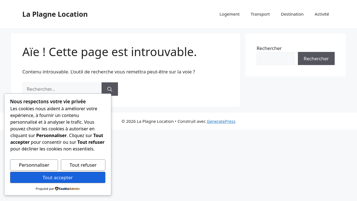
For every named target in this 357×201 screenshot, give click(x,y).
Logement (229, 14)
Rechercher (269, 48)
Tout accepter (58, 177)
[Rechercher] (110, 89)
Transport (260, 14)
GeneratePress (221, 121)
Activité (322, 14)
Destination (292, 14)
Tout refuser (83, 165)
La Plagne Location (55, 14)
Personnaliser (34, 165)
